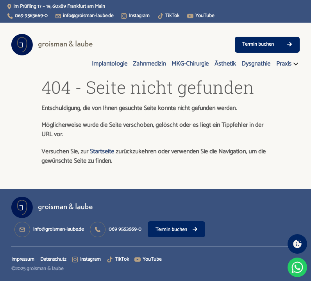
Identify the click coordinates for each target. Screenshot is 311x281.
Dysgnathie (255, 64)
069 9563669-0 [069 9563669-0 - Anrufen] (125, 229)
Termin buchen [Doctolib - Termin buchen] (267, 44)
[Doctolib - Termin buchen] (176, 229)
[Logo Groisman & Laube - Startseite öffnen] (52, 44)
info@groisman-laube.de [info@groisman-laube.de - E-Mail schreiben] (58, 229)
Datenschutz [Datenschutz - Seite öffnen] (53, 259)
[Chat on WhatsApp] (297, 267)
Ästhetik (225, 64)
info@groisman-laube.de (88, 16)
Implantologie (109, 64)
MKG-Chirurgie (190, 64)
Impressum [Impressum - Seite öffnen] (22, 259)
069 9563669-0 (31, 16)
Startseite (102, 152)
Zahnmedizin (149, 64)
